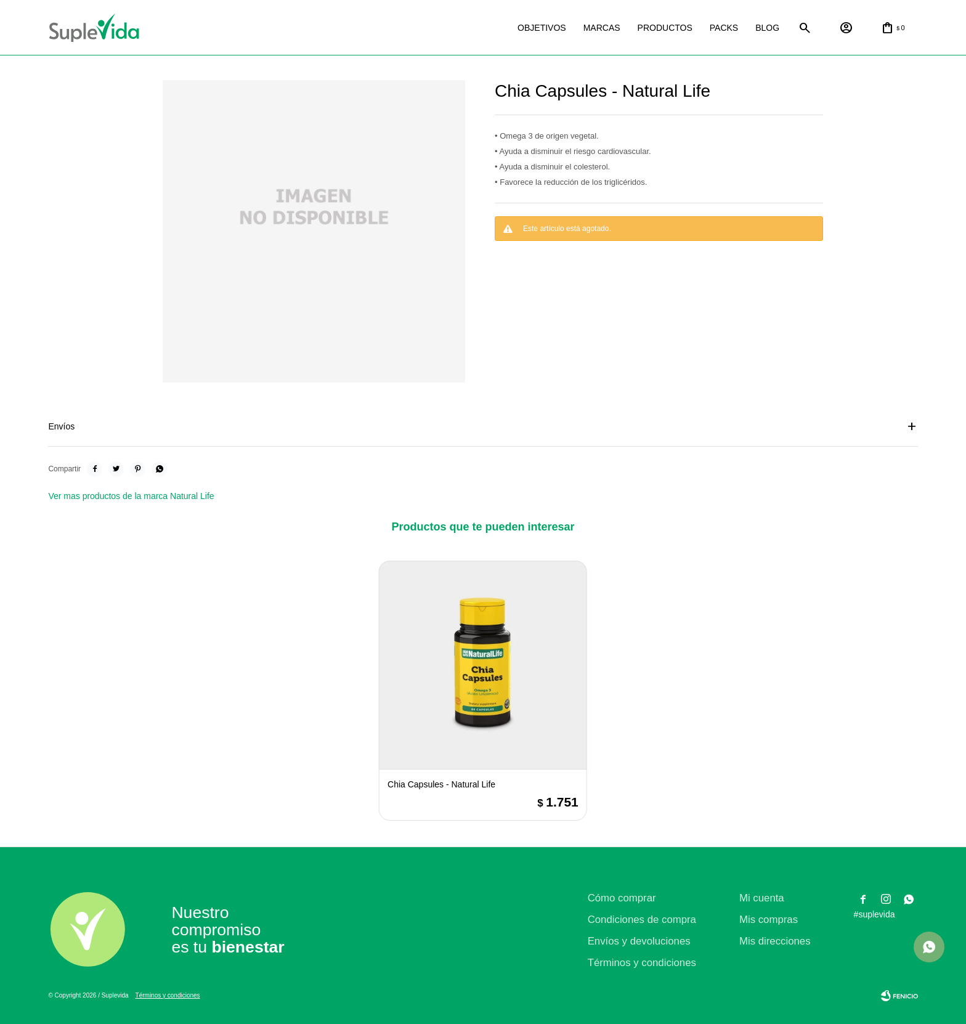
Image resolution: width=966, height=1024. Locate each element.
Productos (665, 28)
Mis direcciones (775, 941)
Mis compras (768, 919)
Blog (767, 28)
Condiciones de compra (642, 919)
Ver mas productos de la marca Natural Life (131, 496)
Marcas (601, 28)
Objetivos (542, 28)
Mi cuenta (761, 898)
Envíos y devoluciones (639, 941)
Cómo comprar (622, 898)
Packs (724, 28)
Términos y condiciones (642, 963)
